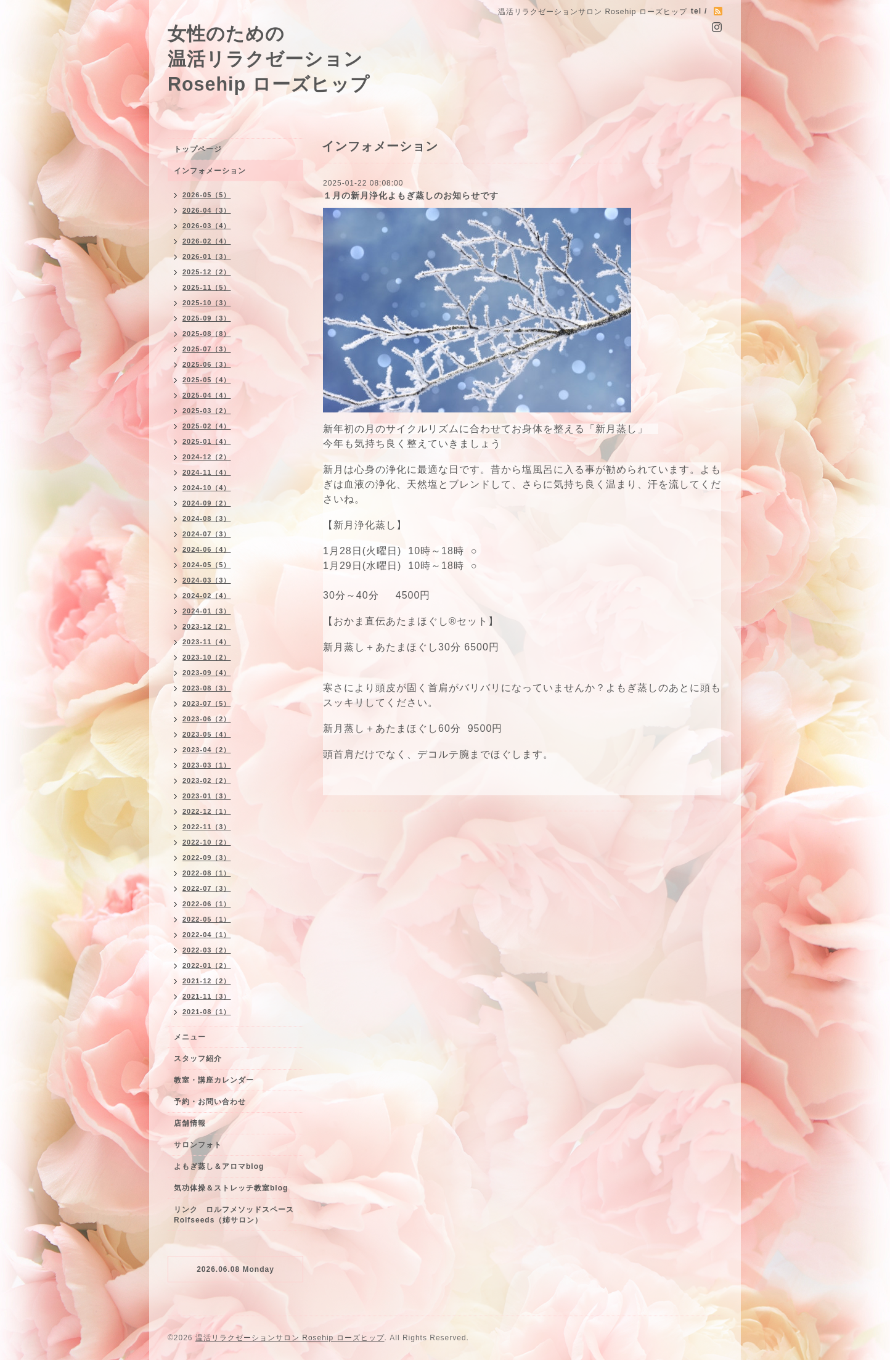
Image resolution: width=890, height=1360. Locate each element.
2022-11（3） (206, 826)
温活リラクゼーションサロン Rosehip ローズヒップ (290, 1337)
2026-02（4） (206, 241)
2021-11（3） (206, 996)
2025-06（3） (206, 364)
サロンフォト (198, 1145)
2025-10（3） (206, 302)
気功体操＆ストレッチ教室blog (231, 1188)
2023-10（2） (206, 657)
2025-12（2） (206, 272)
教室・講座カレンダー (214, 1080)
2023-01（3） (206, 796)
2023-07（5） (206, 703)
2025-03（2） (206, 410)
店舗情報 (190, 1123)
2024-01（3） (206, 611)
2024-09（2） (206, 503)
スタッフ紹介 (198, 1058)
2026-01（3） (206, 256)
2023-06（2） (206, 719)
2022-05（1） (206, 919)
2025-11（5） (206, 287)
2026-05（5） (206, 195)
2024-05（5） (206, 564)
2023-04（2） (206, 749)
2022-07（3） (206, 888)
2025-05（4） (206, 379)
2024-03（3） (206, 580)
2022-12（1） (206, 811)
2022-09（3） (206, 857)
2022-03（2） (206, 950)
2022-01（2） (206, 965)
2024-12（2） (206, 457)
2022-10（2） (206, 842)
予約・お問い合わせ (210, 1101)
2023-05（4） (206, 734)
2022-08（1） (206, 873)
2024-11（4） (206, 472)
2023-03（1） (206, 765)
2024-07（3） (206, 534)
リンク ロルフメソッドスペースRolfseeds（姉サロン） (234, 1214)
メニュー (190, 1037)
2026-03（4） (206, 225)
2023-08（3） (206, 688)
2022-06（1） (206, 903)
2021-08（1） (206, 1011)
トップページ (198, 149)
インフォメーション (210, 170)
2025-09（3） (206, 318)
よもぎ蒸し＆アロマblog (219, 1166)
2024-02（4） (206, 595)
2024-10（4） (206, 487)
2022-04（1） (206, 934)
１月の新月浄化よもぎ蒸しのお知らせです (411, 195)
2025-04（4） (206, 395)
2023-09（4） (206, 672)
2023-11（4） (206, 641)
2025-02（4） (206, 426)
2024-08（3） (206, 518)
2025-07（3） (206, 349)
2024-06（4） (206, 549)
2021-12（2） (206, 981)
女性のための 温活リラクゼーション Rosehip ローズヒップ (269, 58)
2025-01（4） (206, 441)
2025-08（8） (206, 333)
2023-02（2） (206, 780)
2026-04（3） (206, 210)
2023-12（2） (206, 626)
